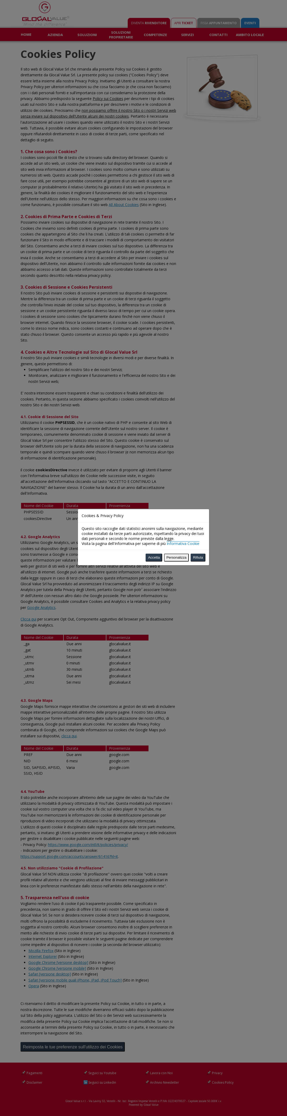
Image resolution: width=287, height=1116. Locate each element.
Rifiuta (198, 302)
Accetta (154, 302)
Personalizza (176, 302)
